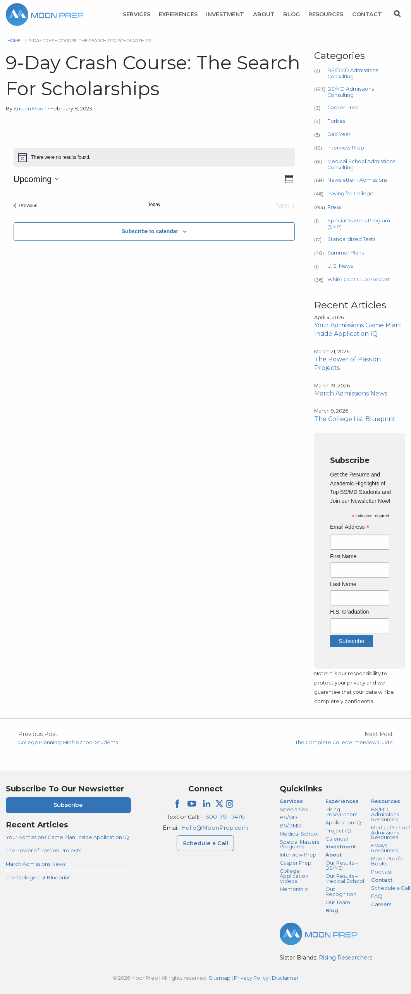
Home (14, 40)
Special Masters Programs (299, 844)
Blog (291, 14)
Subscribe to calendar (150, 231)
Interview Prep (345, 148)
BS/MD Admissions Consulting (350, 92)
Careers (381, 904)
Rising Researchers (341, 811)
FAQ (376, 896)
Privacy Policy (251, 978)
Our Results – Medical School (344, 878)
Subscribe (68, 804)
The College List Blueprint (38, 877)
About (333, 854)
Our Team (337, 902)
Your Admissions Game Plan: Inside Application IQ (67, 837)
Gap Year (339, 134)
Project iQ (338, 830)
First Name (343, 556)
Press (334, 207)
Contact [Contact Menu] (367, 14)
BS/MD (288, 817)
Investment (225, 14)
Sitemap (219, 978)
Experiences (342, 801)
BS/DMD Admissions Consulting (352, 73)
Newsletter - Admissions (357, 180)
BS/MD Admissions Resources (385, 814)
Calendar (337, 839)
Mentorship (294, 889)
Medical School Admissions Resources (390, 832)
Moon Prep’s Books (386, 861)
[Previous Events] (26, 205)
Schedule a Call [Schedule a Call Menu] (205, 843)
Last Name (343, 584)
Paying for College (350, 193)
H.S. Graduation (349, 612)
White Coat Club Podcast (358, 279)
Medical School (299, 834)
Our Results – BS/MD (341, 865)
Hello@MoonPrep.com (214, 827)
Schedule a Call (390, 888)
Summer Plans (345, 253)
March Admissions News (35, 864)
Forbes (336, 121)
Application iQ (343, 822)
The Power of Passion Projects (43, 850)
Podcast (381, 871)
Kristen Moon (31, 109)
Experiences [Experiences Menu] (178, 14)
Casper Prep (343, 107)
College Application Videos (294, 876)
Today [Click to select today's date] (154, 204)
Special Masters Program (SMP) (358, 224)
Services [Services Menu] (136, 14)
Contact (381, 880)
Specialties (294, 809)
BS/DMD (290, 825)
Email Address (350, 527)
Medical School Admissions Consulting (361, 164)
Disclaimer (285, 978)
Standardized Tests (351, 239)
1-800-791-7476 (222, 816)
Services (291, 801)
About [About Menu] (264, 14)
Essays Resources (384, 847)
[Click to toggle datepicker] (36, 179)
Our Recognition (340, 891)
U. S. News (340, 266)
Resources (385, 801)
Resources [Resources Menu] (325, 14)
